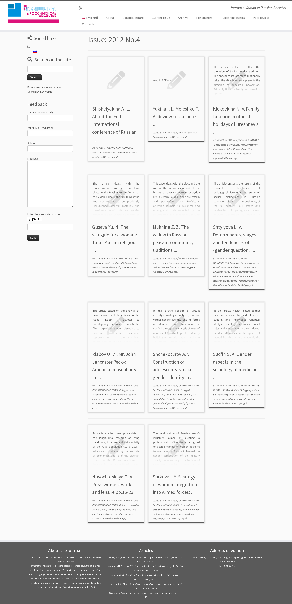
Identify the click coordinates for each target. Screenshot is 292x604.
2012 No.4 (111, 147)
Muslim (96, 267)
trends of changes (107, 513)
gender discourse (127, 394)
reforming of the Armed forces (169, 513)
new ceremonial (221, 149)
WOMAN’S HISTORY (248, 140)
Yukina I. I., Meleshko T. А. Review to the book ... (176, 116)
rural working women (119, 509)
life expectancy (221, 394)
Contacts (88, 24)
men (103, 509)
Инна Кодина (129, 152)
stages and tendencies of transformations (234, 280)
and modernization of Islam (114, 262)
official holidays (239, 149)
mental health (237, 394)
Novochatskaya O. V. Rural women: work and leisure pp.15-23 (112, 484)
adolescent (158, 394)
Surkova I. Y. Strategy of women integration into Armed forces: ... (175, 484)
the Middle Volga (110, 267)
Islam (133, 262)
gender (164, 262)
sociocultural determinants (239, 276)
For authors (204, 18)
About (110, 18)
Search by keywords (39, 91)
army (193, 504)
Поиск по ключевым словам (44, 87)
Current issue (161, 18)
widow (156, 267)
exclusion (158, 509)
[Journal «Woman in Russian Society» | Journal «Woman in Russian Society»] (33, 13)
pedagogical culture (247, 262)
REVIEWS (183, 132)
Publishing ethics (233, 18)
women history (169, 267)
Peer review (261, 18)
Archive (183, 18)
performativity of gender (178, 394)
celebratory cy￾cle (230, 144)
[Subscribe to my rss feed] (82, 8)
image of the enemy (102, 398)
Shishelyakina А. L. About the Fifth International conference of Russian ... (114, 124)
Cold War (112, 394)
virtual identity (178, 403)
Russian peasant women (182, 262)
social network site (177, 398)
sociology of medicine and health (230, 398)
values (121, 513)
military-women (191, 509)
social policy (252, 394)
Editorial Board (133, 18)
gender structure (172, 509)
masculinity (120, 398)
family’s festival (248, 144)
